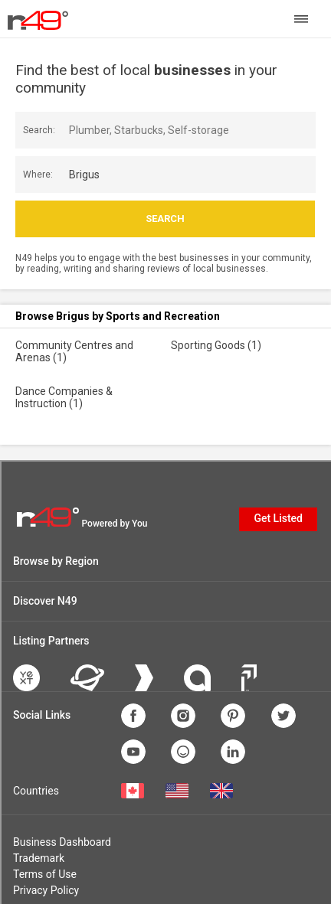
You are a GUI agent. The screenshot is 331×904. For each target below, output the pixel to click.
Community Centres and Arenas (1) (74, 351)
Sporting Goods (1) (216, 345)
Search (165, 218)
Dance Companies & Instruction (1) (64, 397)
